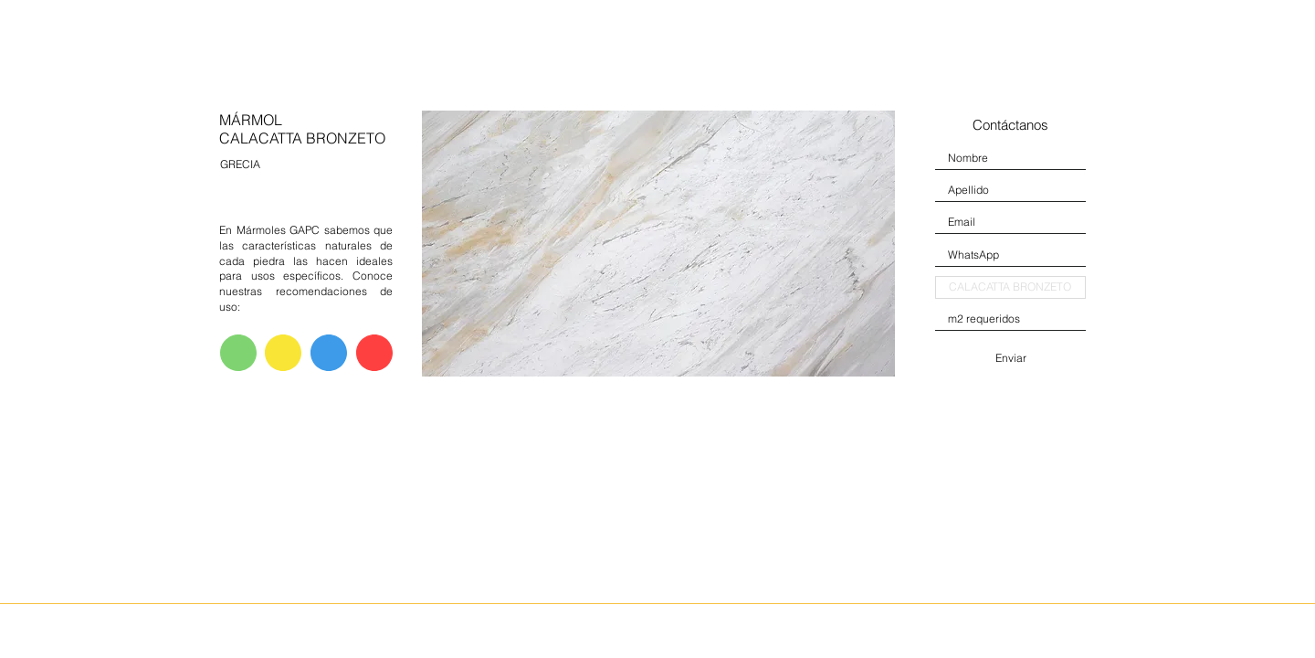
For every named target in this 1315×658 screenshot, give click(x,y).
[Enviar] (1010, 358)
